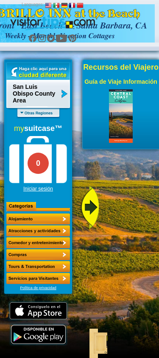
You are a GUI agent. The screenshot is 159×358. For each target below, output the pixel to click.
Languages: (33, 4)
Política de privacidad (38, 288)
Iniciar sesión (38, 189)
